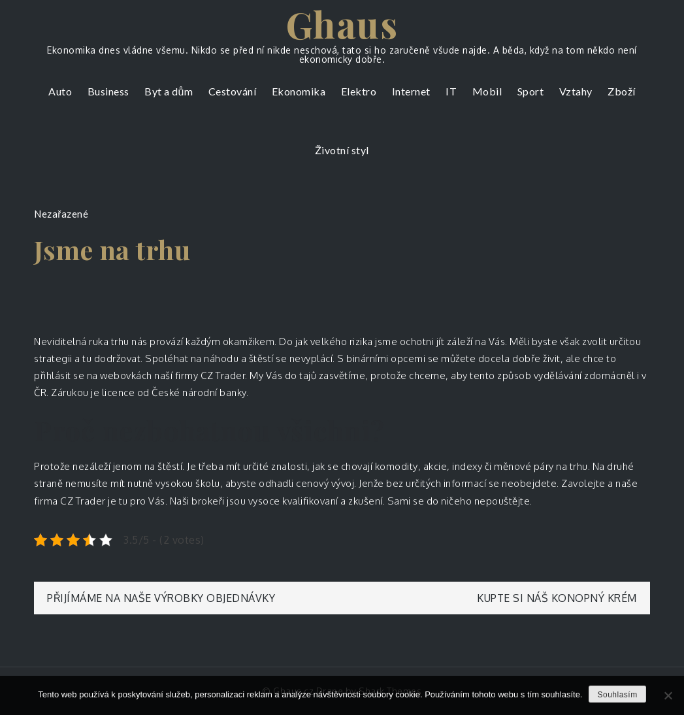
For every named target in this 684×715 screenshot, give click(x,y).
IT (451, 91)
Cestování (232, 91)
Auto (60, 91)
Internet (411, 91)
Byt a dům (168, 91)
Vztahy (576, 91)
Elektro (359, 91)
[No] (667, 695)
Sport (530, 91)
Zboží (622, 91)
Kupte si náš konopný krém (557, 598)
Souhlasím (617, 694)
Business (108, 91)
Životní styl (342, 150)
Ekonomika (299, 91)
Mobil (487, 91)
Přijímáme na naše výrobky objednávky (161, 598)
